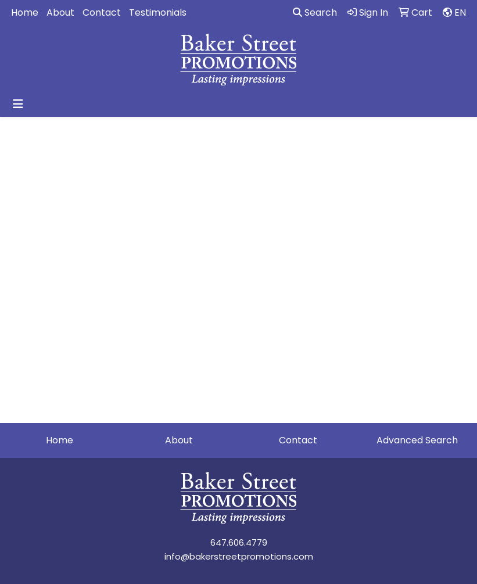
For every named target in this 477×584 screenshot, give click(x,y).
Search (315, 12)
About (60, 12)
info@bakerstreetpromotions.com (238, 556)
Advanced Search (417, 440)
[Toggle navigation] (18, 104)
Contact (102, 12)
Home (24, 12)
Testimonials (158, 12)
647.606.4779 (238, 542)
